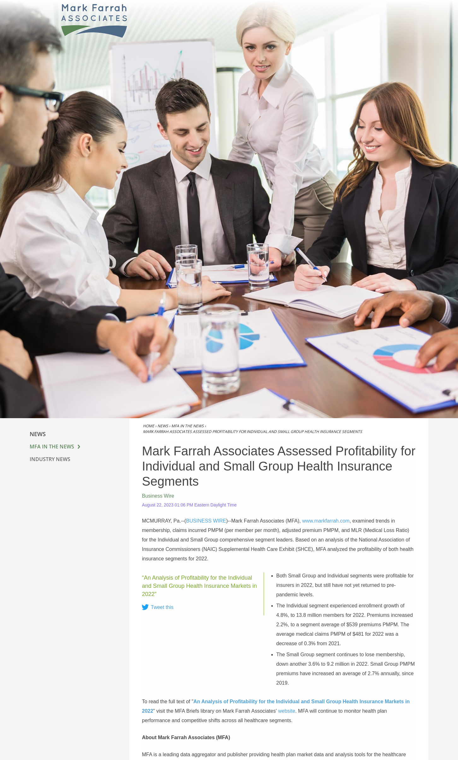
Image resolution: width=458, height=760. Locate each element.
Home (148, 426)
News (162, 426)
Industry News (50, 459)
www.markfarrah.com (325, 520)
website (286, 711)
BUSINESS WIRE (206, 520)
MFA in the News (52, 446)
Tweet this (162, 607)
